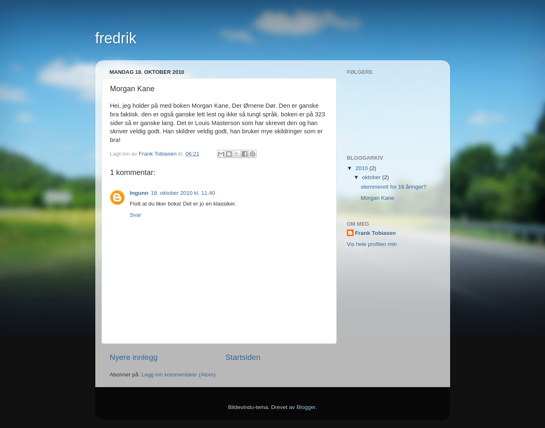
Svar (136, 215)
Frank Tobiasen (375, 233)
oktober (372, 177)
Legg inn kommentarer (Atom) (178, 374)
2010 (362, 168)
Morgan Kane (377, 198)
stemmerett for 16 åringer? (393, 187)
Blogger (306, 407)
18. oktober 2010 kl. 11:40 (183, 193)
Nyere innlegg (134, 357)
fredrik (116, 38)
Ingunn (139, 193)
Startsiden (242, 357)
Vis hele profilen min (372, 244)
